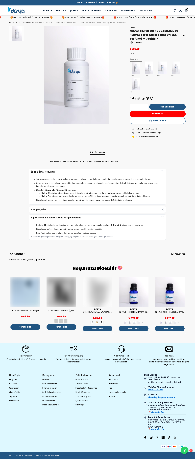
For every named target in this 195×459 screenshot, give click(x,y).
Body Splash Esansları (51, 392)
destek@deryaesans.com (161, 397)
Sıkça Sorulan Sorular (117, 392)
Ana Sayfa (47, 10)
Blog (110, 388)
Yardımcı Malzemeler (91, 10)
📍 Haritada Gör (156, 412)
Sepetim (13, 396)
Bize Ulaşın (79, 405)
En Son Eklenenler (128, 10)
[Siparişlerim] (180, 10)
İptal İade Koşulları (83, 396)
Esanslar (61, 10)
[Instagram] (151, 437)
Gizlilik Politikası (81, 379)
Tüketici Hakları (81, 383)
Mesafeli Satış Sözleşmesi (86, 388)
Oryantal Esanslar (49, 396)
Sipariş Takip (146, 10)
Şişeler (74, 10)
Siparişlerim (14, 388)
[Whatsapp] (174, 437)
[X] (157, 437)
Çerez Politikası (81, 400)
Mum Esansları (48, 400)
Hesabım (13, 383)
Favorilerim (14, 400)
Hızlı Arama (113, 383)
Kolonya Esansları (49, 388)
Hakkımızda (113, 379)
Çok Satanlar (111, 10)
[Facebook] (145, 437)
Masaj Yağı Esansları (50, 405)
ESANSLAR (15, 22)
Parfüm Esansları (49, 383)
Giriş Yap (13, 379)
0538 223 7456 (155, 389)
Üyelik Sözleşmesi (82, 392)
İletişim (112, 396)
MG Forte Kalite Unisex (32, 22)
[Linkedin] (163, 437)
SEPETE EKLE (167, 106)
